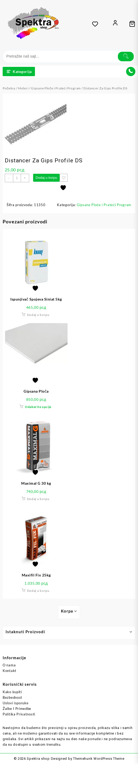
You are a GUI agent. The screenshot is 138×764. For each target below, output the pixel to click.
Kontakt (9, 670)
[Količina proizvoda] (17, 178)
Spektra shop (38, 759)
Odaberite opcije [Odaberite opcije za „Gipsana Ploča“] (38, 407)
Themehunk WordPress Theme (98, 759)
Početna (9, 88)
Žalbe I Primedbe (17, 708)
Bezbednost (12, 697)
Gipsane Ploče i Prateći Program (56, 88)
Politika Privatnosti (19, 714)
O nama (9, 665)
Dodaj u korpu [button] (38, 315)
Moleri (23, 88)
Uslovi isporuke (16, 703)
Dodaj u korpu (46, 178)
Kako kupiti (12, 692)
